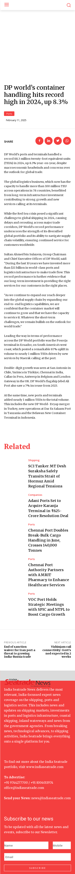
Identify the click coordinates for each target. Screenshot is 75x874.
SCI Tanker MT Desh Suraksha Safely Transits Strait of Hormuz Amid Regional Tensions (47, 453)
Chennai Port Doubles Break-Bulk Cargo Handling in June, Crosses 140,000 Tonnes (48, 517)
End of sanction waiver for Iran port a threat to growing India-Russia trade (19, 628)
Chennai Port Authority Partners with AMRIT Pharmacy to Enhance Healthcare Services (48, 551)
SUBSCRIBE (37, 844)
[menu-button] (6, 5)
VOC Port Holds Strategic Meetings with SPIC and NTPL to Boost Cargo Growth (49, 584)
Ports (9, 90)
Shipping (34, 437)
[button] (69, 5)
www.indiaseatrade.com (44, 744)
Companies (35, 471)
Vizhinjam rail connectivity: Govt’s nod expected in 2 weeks (56, 628)
